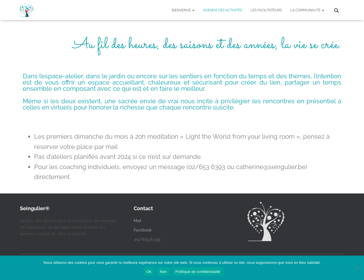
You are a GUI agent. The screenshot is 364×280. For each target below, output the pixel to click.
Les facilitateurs (266, 10)
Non (163, 272)
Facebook (143, 230)
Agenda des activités (222, 10)
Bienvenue (183, 10)
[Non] (357, 268)
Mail (137, 220)
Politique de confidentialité (197, 272)
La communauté (307, 10)
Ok (148, 272)
